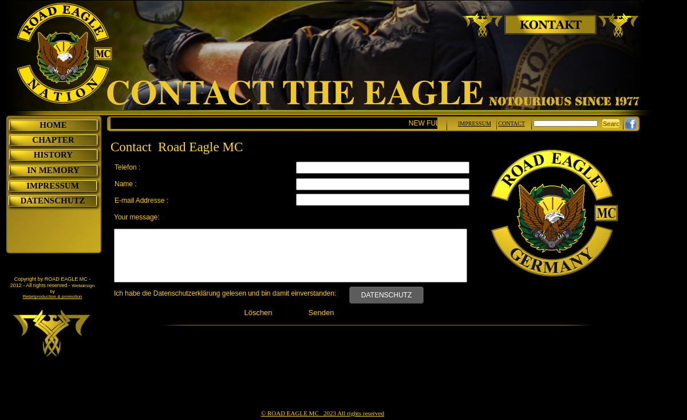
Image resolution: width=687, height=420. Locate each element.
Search (613, 123)
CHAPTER (53, 139)
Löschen (258, 312)
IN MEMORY (53, 170)
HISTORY (53, 154)
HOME (53, 124)
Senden (321, 312)
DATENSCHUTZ (386, 295)
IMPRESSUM (52, 185)
